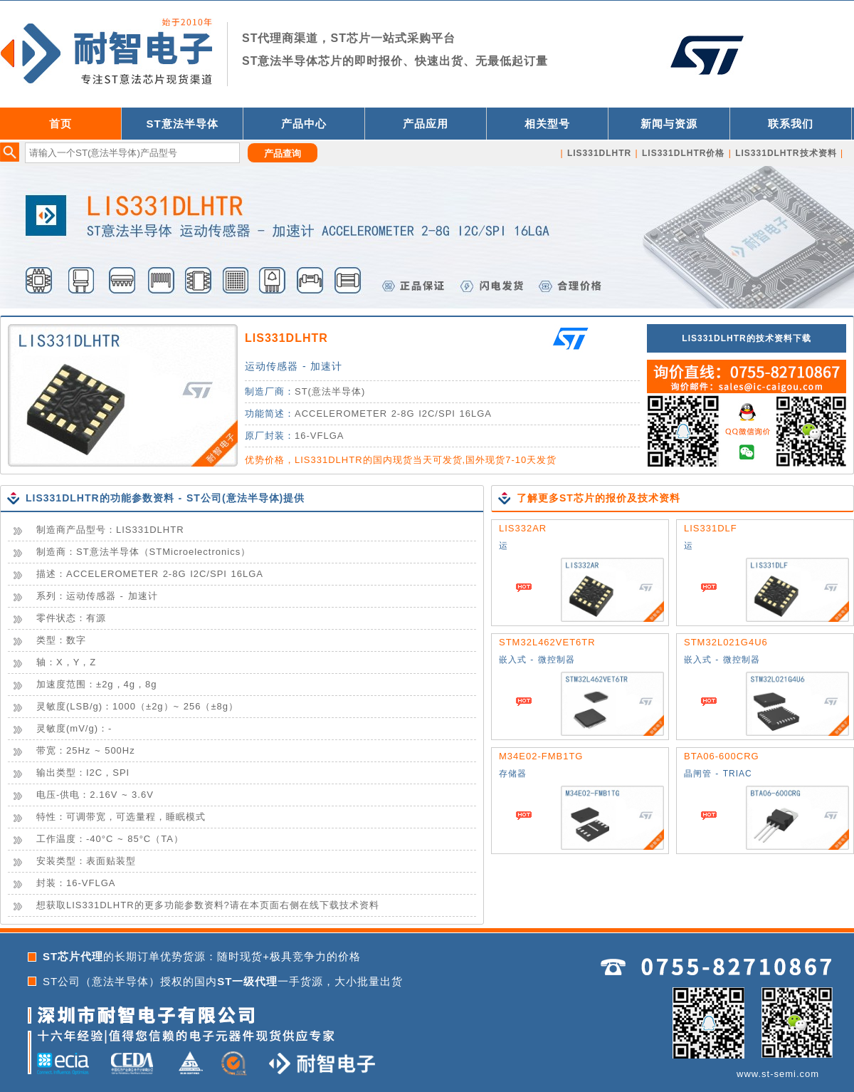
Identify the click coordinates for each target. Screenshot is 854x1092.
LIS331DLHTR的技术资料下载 (746, 338)
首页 (60, 124)
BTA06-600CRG (721, 756)
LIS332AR (523, 528)
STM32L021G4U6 (726, 642)
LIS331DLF (710, 528)
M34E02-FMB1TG (541, 756)
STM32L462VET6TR (547, 642)
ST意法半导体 (182, 124)
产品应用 (425, 124)
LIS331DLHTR (286, 338)
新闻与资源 (668, 124)
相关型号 (547, 124)
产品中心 (304, 124)
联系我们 (790, 124)
